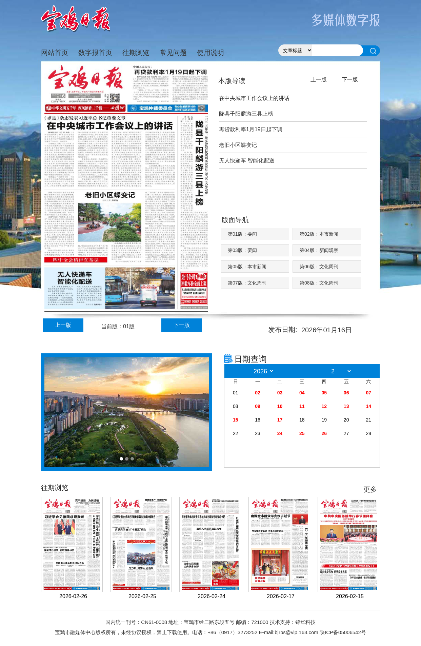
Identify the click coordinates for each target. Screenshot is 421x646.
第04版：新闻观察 (319, 250)
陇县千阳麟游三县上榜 (246, 114)
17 (280, 420)
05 (324, 392)
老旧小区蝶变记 (238, 145)
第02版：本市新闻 (319, 234)
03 (280, 392)
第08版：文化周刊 (319, 283)
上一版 (63, 325)
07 (368, 392)
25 (302, 433)
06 (346, 392)
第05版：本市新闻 (247, 266)
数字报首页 (95, 52)
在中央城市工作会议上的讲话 (254, 98)
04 (302, 392)
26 (324, 433)
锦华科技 (305, 622)
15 (235, 420)
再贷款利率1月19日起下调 (250, 129)
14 (368, 406)
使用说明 (210, 52)
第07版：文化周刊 (247, 283)
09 (257, 406)
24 (280, 433)
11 (302, 406)
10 (280, 406)
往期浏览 (135, 52)
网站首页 (54, 52)
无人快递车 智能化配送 (247, 160)
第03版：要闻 (242, 250)
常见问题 (173, 52)
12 (324, 406)
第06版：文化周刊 (319, 266)
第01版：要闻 (242, 234)
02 (257, 392)
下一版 (182, 325)
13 (346, 406)
